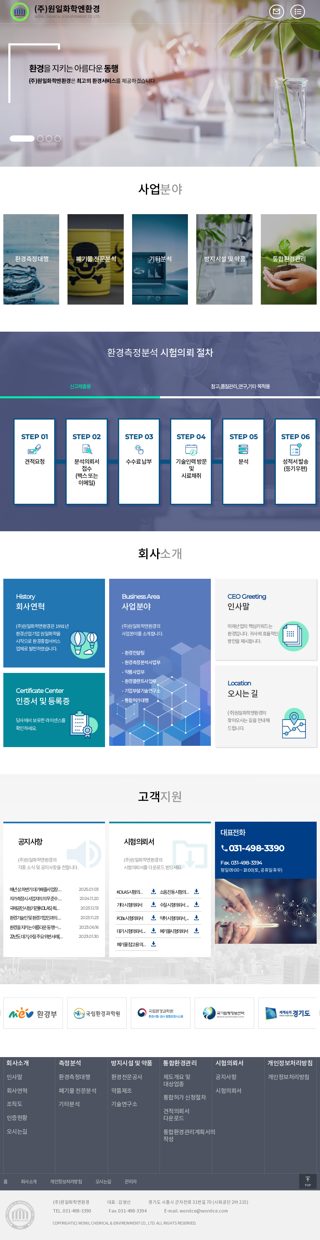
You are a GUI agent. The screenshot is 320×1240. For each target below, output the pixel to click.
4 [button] (58, 138)
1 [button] (22, 138)
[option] (95, 1013)
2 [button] (40, 138)
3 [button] (49, 138)
